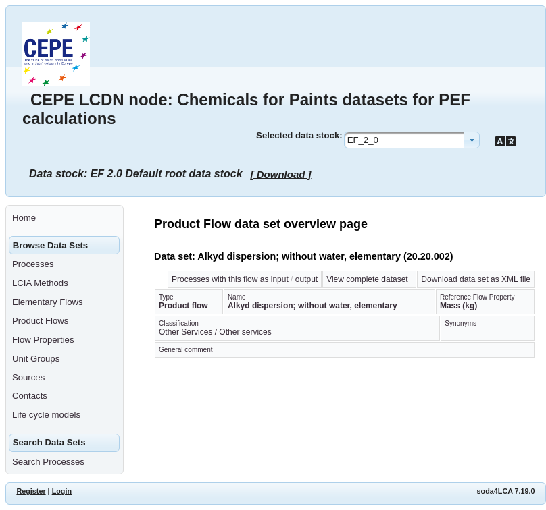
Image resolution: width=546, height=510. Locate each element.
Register (30, 491)
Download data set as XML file (475, 279)
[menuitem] (64, 218)
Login (62, 491)
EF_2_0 (362, 140)
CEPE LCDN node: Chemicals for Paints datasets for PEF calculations (246, 109)
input (280, 279)
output (306, 279)
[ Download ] (281, 173)
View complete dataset (367, 279)
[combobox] (412, 140)
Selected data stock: (299, 135)
